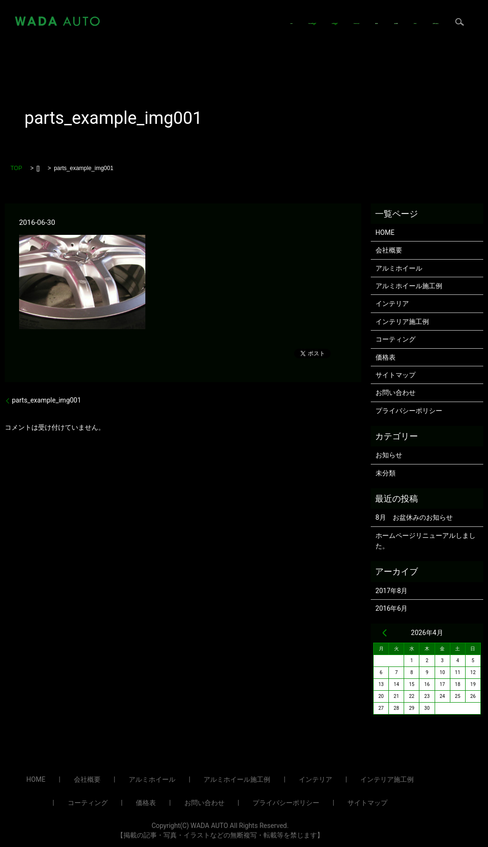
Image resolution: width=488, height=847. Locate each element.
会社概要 (416, 14)
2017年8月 (391, 591)
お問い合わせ (207, 28)
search (248, 28)
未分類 (386, 473)
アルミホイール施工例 (409, 286)
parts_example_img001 (46, 400)
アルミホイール (209, 14)
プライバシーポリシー (409, 410)
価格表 (377, 14)
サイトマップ (396, 375)
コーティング (331, 14)
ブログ (161, 28)
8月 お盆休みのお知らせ (414, 517)
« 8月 (384, 632)
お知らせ (389, 455)
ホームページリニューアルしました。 (426, 541)
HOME (160, 14)
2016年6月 (391, 608)
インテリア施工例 (402, 321)
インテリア (272, 14)
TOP (16, 168)
